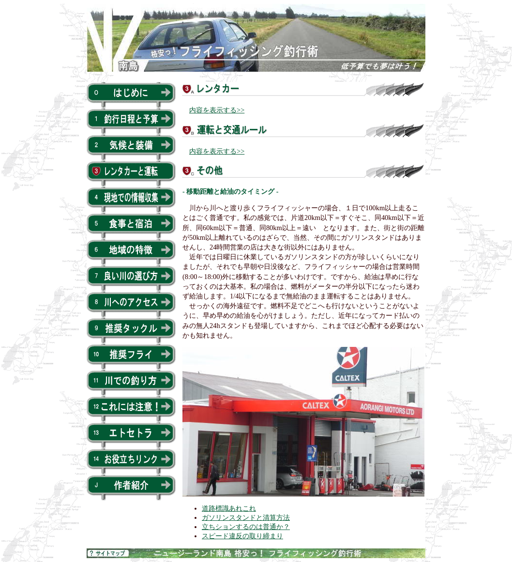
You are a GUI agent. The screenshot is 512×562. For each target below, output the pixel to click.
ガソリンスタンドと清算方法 (246, 517)
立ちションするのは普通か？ (246, 527)
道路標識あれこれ (229, 508)
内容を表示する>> (216, 110)
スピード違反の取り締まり (242, 536)
